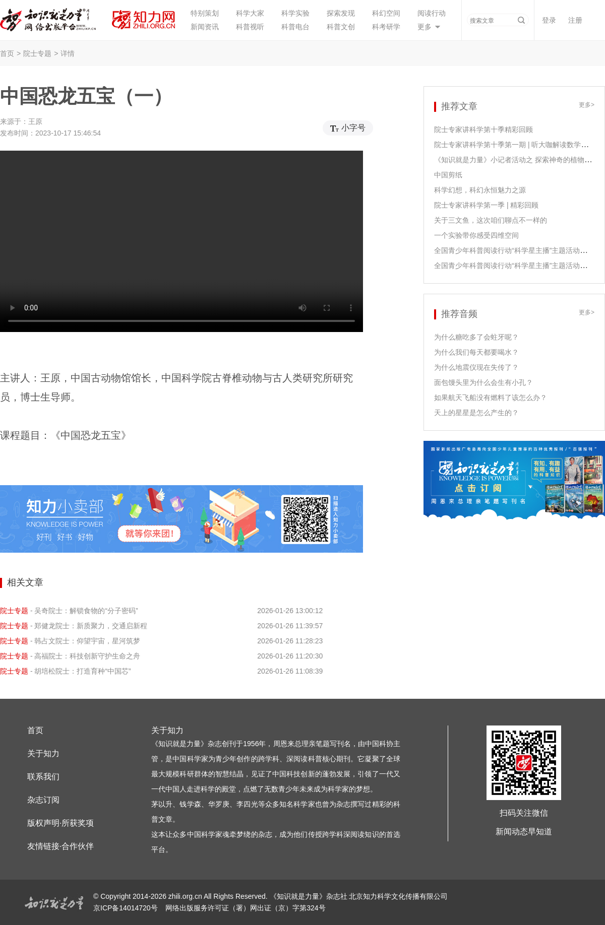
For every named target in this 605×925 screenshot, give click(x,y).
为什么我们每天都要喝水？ (476, 352)
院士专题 (37, 53)
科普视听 (250, 27)
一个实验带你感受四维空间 (476, 235)
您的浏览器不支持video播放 (181, 241)
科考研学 (386, 27)
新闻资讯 (205, 27)
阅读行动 (431, 13)
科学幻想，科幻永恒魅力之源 (480, 190)
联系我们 (43, 776)
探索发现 (341, 13)
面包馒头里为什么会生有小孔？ (483, 382)
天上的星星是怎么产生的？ (476, 413)
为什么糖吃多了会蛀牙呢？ (476, 337)
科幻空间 (386, 13)
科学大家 (250, 13)
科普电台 (295, 27)
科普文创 (341, 27)
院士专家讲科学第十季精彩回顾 (483, 129)
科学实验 (295, 13)
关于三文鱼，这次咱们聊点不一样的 (490, 220)
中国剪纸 (448, 175)
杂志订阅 (43, 800)
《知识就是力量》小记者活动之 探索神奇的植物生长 (516, 160)
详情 (67, 53)
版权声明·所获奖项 (60, 823)
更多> (586, 105)
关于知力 (43, 753)
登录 (549, 20)
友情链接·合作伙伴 (60, 846)
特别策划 (205, 13)
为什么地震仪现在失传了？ (476, 367)
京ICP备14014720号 (126, 908)
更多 (424, 27)
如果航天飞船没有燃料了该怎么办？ (490, 397)
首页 (7, 53)
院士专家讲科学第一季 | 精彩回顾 (486, 205)
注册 (575, 20)
